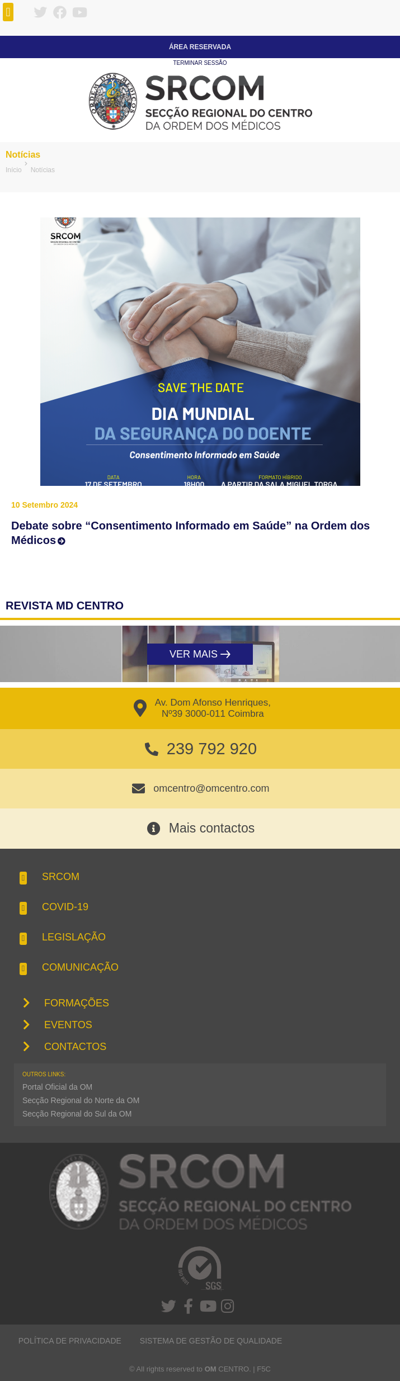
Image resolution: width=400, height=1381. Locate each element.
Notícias (23, 154)
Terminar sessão (200, 63)
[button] (8, 12)
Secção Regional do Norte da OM (80, 1100)
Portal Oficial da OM (57, 1086)
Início (14, 170)
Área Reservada (200, 47)
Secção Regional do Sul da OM (76, 1113)
